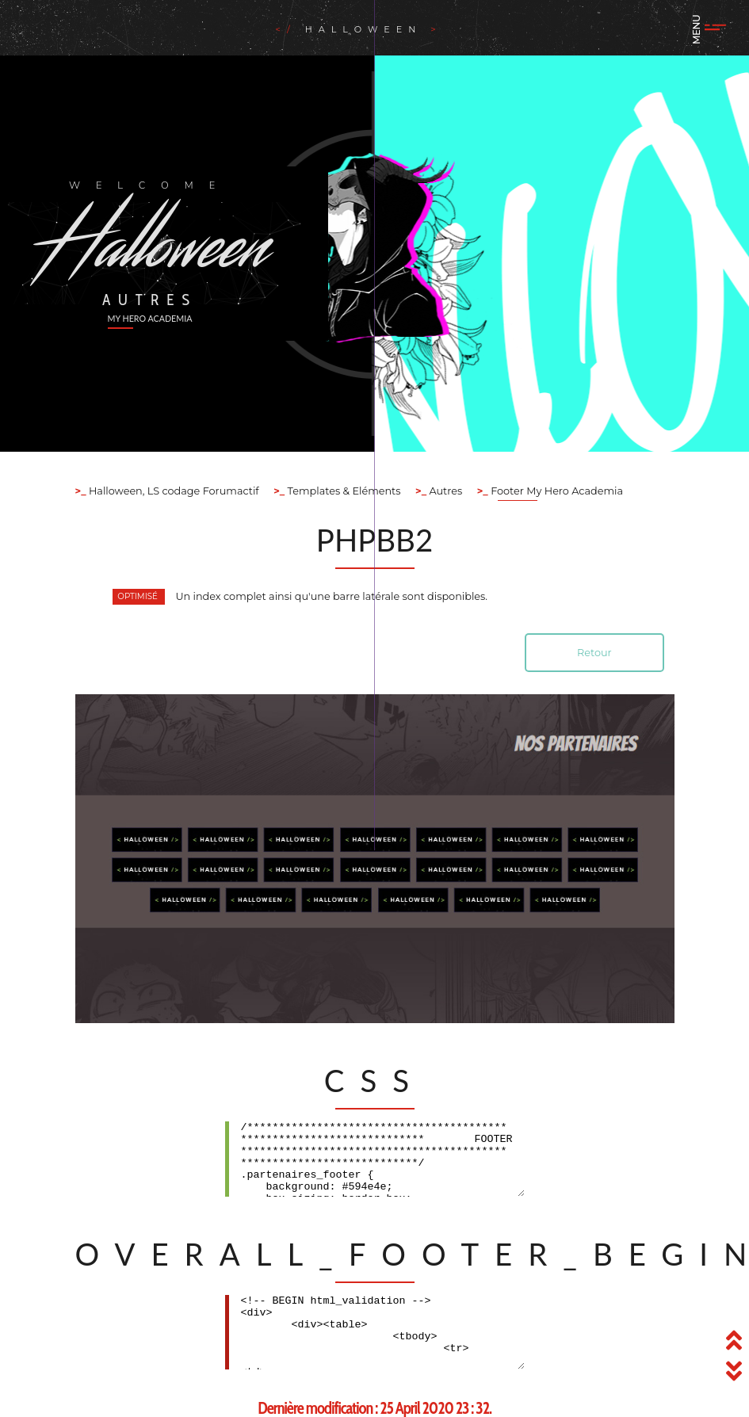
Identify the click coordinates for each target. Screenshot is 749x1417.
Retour (594, 653)
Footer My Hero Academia (555, 491)
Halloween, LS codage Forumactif (172, 491)
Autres (444, 491)
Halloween (368, 29)
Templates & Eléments (342, 491)
